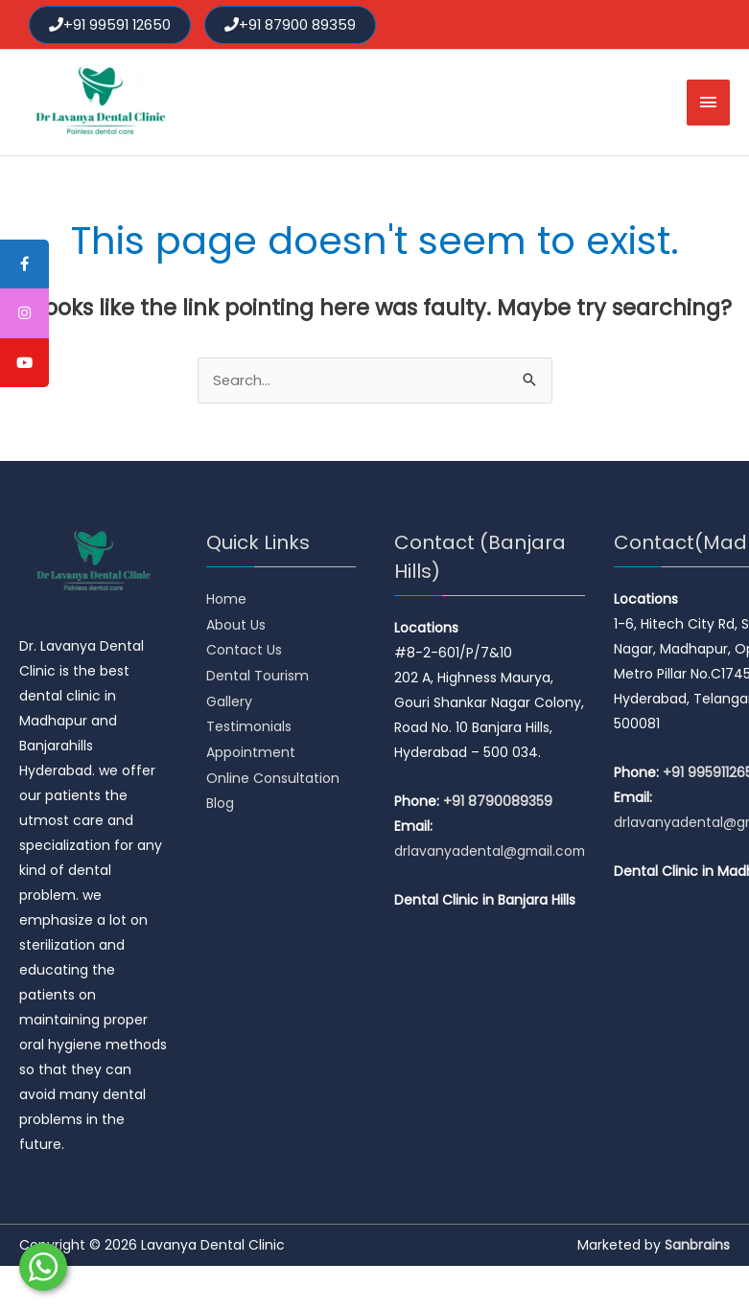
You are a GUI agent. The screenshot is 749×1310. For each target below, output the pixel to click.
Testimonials (249, 723)
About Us (236, 623)
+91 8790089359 (497, 801)
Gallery (229, 698)
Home (226, 599)
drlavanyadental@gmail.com (491, 851)
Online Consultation (272, 773)
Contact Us (244, 648)
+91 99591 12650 (111, 23)
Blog (220, 798)
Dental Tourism (257, 673)
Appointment (250, 748)
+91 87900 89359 (293, 23)
